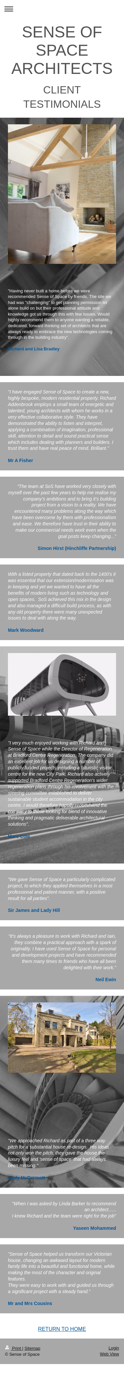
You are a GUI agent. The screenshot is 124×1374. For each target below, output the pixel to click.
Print (13, 1348)
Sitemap (32, 1348)
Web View (109, 1353)
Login (113, 1347)
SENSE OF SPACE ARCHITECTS (62, 50)
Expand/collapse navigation (62, 9)
